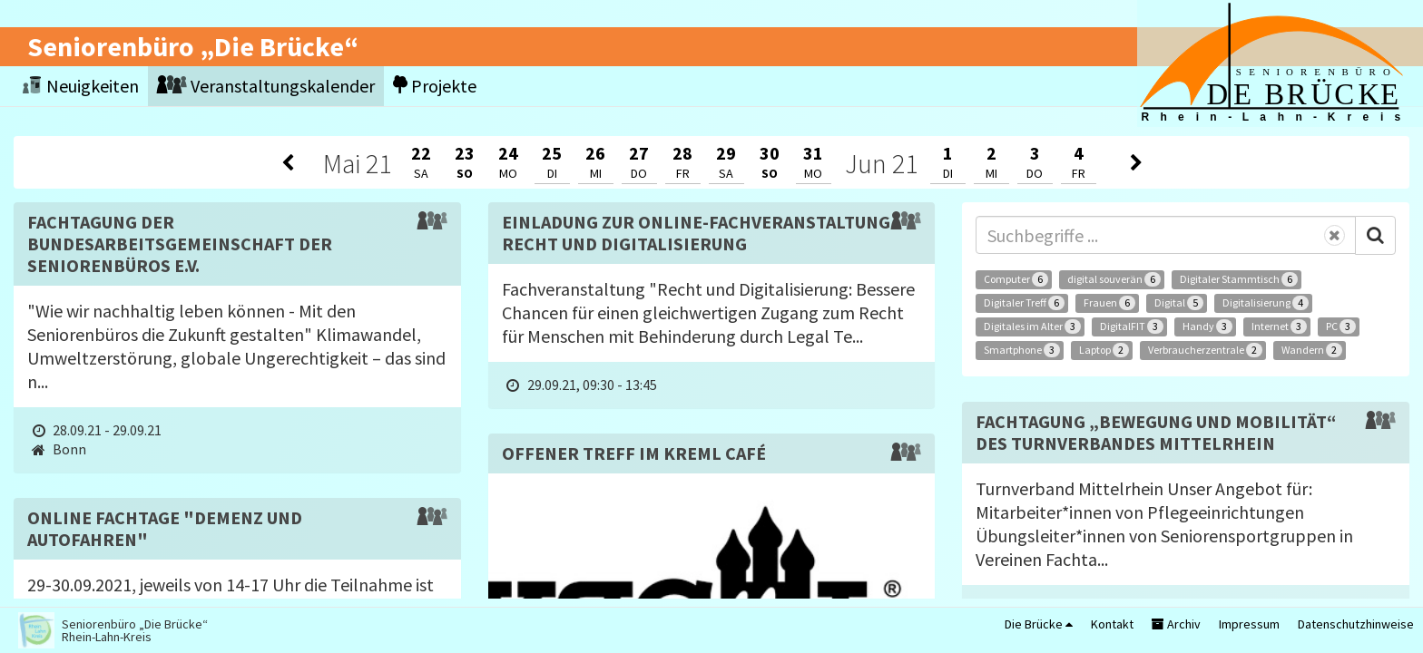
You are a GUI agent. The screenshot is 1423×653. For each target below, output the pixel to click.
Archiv (1176, 624)
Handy (1207, 326)
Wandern (1311, 350)
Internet (1279, 326)
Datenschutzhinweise (1356, 624)
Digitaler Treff (1024, 303)
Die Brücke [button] (1039, 624)
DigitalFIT (1131, 326)
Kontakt (1112, 624)
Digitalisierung (1265, 303)
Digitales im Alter (1032, 326)
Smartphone (1022, 350)
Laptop (1104, 350)
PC (1341, 326)
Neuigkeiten (81, 85)
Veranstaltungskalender (266, 85)
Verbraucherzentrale (1205, 350)
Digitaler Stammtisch (1239, 279)
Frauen (1109, 303)
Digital (1178, 303)
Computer (1016, 279)
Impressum (1249, 624)
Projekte (434, 85)
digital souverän (1114, 279)
